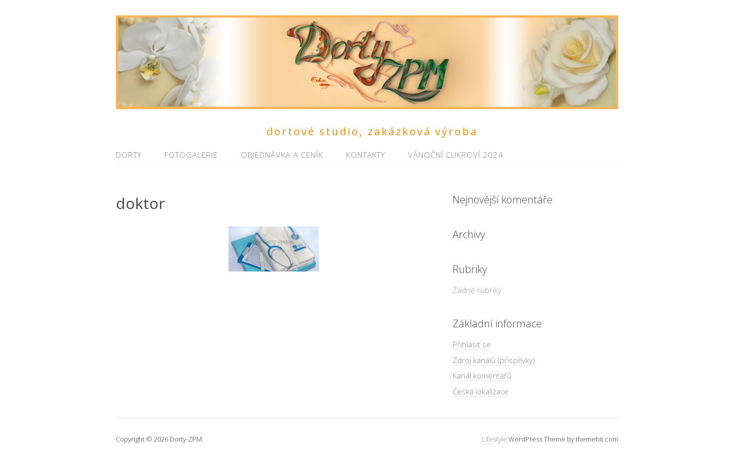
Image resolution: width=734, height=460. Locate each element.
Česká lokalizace (480, 391)
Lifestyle (494, 439)
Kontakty (365, 155)
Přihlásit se (472, 344)
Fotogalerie (191, 155)
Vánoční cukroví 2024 (455, 155)
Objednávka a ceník (282, 155)
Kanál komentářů (482, 375)
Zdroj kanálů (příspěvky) (494, 360)
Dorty (128, 155)
